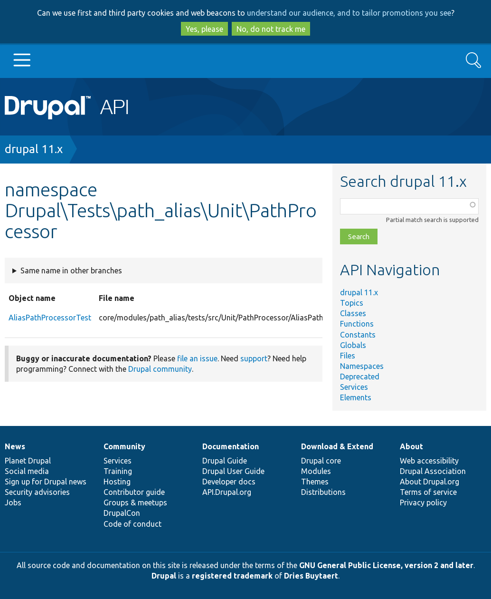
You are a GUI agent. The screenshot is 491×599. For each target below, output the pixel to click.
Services (354, 387)
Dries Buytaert (311, 575)
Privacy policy (423, 502)
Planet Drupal (28, 460)
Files (347, 355)
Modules (316, 471)
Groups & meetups (135, 502)
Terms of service (428, 492)
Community (124, 446)
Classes (353, 313)
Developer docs (228, 481)
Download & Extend (337, 446)
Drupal (163, 575)
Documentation (230, 446)
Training (118, 471)
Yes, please (204, 29)
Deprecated (359, 376)
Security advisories (37, 492)
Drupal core (321, 460)
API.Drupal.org (226, 492)
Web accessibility (429, 460)
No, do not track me (270, 29)
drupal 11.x (34, 149)
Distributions (323, 492)
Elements (355, 397)
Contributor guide (134, 492)
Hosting (117, 481)
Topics (351, 303)
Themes (315, 481)
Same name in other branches (71, 270)
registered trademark (232, 575)
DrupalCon (122, 513)
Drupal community (160, 369)
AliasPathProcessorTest (50, 317)
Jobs (13, 502)
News (15, 446)
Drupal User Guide (233, 471)
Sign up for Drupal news (45, 481)
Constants (358, 334)
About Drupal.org (429, 481)
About (411, 446)
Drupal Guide (224, 460)
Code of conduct (132, 524)
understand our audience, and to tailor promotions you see (349, 13)
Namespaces (362, 366)
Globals (353, 345)
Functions (357, 323)
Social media (27, 471)
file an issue (197, 358)
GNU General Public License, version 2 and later (386, 565)
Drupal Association (433, 471)
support (253, 358)
